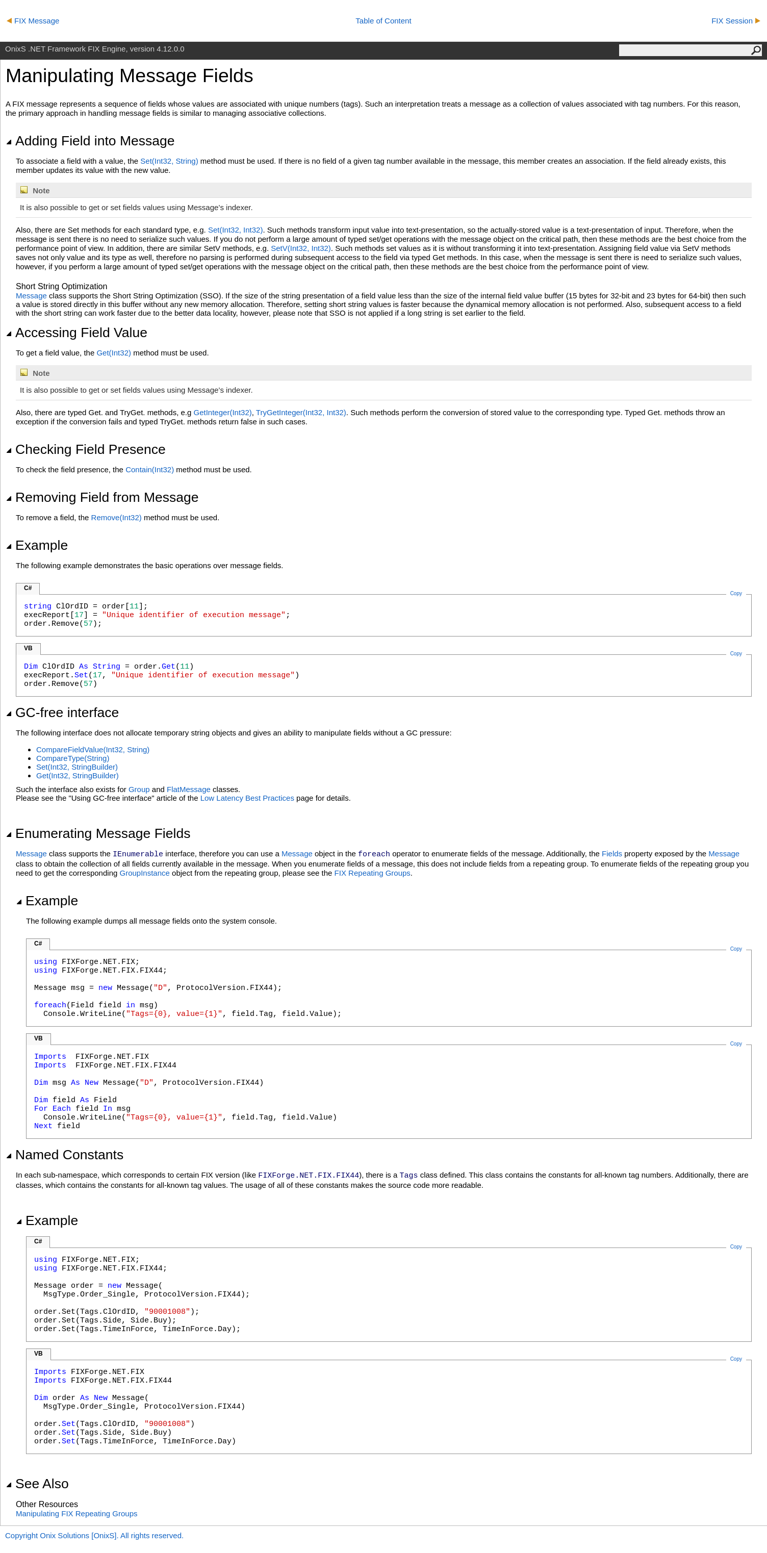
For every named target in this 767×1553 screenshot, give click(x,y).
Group (139, 789)
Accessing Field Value (76, 332)
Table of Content (383, 20)
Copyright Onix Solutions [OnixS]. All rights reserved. (94, 1535)
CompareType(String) (72, 758)
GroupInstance (144, 873)
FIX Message (33, 20)
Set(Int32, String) (169, 161)
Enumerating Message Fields (98, 833)
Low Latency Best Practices (247, 798)
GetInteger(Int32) (223, 412)
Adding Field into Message (90, 140)
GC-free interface (62, 712)
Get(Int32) (113, 352)
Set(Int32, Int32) (235, 229)
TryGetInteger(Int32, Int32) (301, 412)
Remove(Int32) (116, 517)
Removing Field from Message (102, 497)
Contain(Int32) (149, 469)
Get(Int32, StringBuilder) (77, 775)
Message (31, 295)
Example (37, 545)
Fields (612, 853)
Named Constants (64, 1154)
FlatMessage (189, 789)
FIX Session (735, 20)
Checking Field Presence (86, 449)
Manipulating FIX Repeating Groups (76, 1513)
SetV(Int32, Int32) (301, 248)
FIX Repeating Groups (373, 873)
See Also (37, 1483)
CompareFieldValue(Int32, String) (92, 749)
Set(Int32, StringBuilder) (77, 766)
